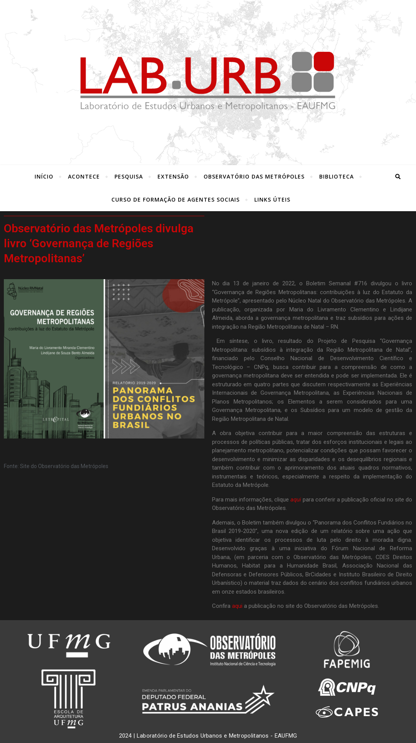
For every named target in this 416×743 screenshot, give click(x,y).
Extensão (173, 176)
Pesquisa (128, 176)
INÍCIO (44, 176)
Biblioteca (336, 176)
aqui (237, 605)
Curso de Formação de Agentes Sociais (175, 199)
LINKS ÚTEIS (272, 199)
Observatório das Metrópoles (254, 176)
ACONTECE (84, 176)
